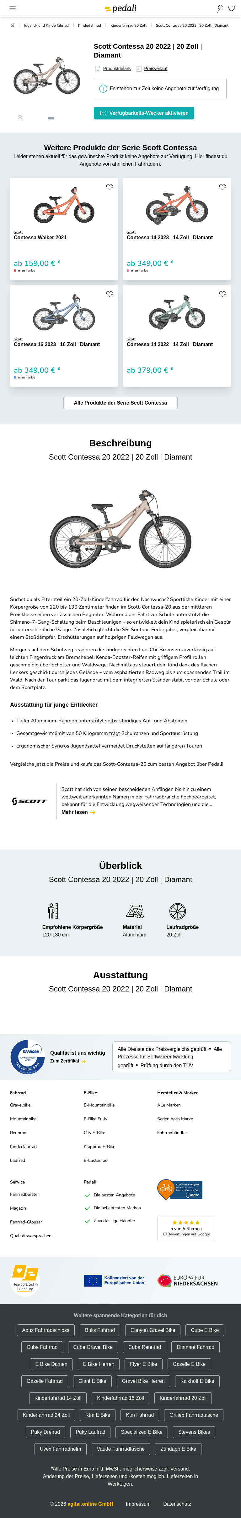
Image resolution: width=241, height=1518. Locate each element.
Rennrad (18, 1133)
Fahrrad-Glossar (26, 1222)
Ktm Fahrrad (140, 1415)
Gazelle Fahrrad (45, 1381)
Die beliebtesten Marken (112, 1208)
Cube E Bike (205, 1330)
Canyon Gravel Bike (153, 1330)
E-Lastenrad (96, 1160)
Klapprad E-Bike (99, 1147)
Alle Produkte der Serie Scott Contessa (120, 403)
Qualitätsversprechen (30, 1236)
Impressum (138, 1504)
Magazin (18, 1208)
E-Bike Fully (95, 1119)
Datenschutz (177, 1504)
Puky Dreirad (45, 1432)
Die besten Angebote (109, 1195)
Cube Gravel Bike (93, 1347)
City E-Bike (94, 1133)
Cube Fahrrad (42, 1347)
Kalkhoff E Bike (197, 1381)
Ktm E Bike (97, 1415)
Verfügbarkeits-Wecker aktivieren (144, 113)
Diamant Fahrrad (195, 1347)
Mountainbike (23, 1119)
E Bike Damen (51, 1364)
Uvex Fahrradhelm (60, 1449)
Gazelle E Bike (189, 1364)
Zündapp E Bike (178, 1449)
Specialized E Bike (142, 1432)
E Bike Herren (99, 1364)
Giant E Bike (92, 1381)
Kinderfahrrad (89, 26)
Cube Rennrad (144, 1347)
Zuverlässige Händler (109, 1221)
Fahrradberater (24, 1194)
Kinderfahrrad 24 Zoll (46, 1415)
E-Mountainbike (99, 1105)
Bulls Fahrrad (100, 1330)
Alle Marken (169, 1105)
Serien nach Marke (175, 1119)
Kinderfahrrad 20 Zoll (128, 26)
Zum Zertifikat (68, 1061)
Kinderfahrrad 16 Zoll (120, 1398)
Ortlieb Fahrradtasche (193, 1415)
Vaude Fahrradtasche (121, 1449)
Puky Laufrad (90, 1432)
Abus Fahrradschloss (45, 1330)
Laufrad (17, 1160)
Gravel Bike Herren (143, 1381)
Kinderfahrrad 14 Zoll (58, 1398)
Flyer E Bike (143, 1364)
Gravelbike (20, 1105)
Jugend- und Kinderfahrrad (46, 26)
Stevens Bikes (194, 1432)
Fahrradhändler (172, 1133)
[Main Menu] (13, 9)
